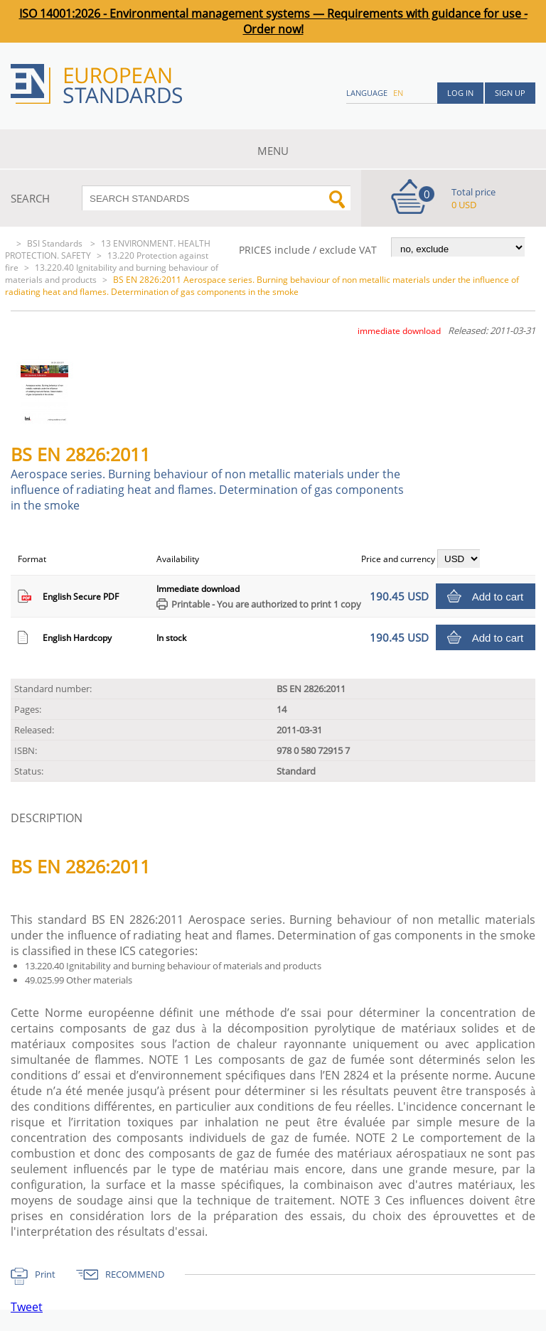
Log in (460, 92)
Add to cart (498, 597)
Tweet (27, 1307)
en (398, 92)
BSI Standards (56, 243)
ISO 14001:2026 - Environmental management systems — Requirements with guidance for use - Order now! (273, 21)
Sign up (510, 92)
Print (45, 1274)
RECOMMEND (134, 1274)
